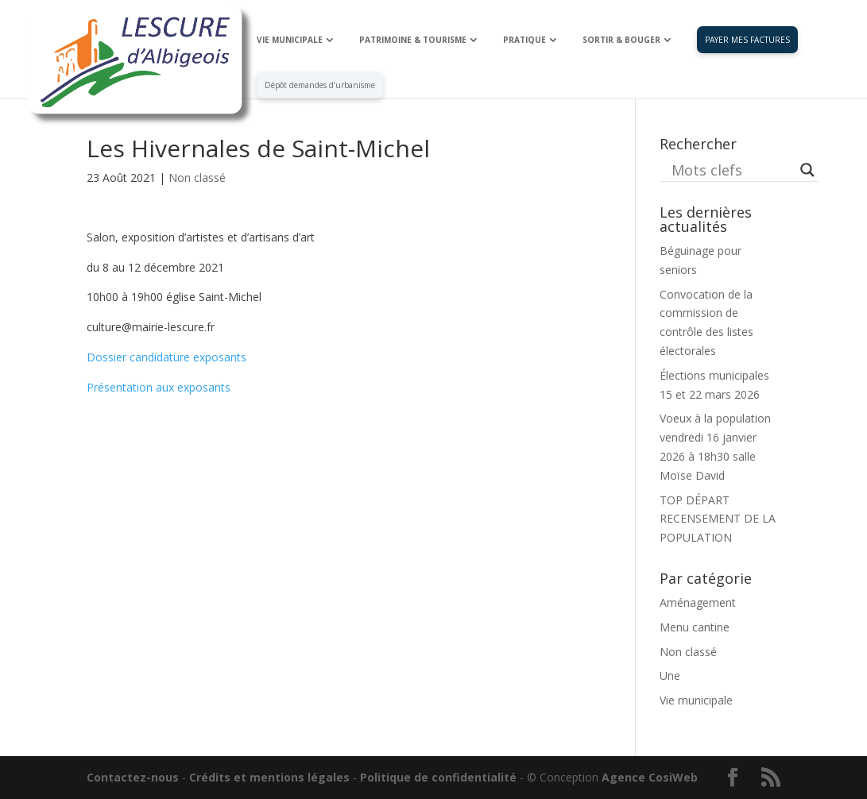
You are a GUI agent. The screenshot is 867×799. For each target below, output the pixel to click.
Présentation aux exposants (158, 387)
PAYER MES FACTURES (747, 39)
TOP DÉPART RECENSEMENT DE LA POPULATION (718, 519)
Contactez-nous (133, 777)
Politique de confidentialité (438, 777)
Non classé (197, 177)
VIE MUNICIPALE (290, 39)
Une (670, 675)
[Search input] (732, 170)
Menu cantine (695, 627)
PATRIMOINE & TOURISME (412, 39)
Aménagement (698, 602)
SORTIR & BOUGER (621, 39)
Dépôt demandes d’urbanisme (320, 85)
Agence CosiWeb (650, 777)
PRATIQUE (524, 39)
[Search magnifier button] (807, 170)
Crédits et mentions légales (269, 777)
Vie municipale (696, 700)
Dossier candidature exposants (166, 357)
